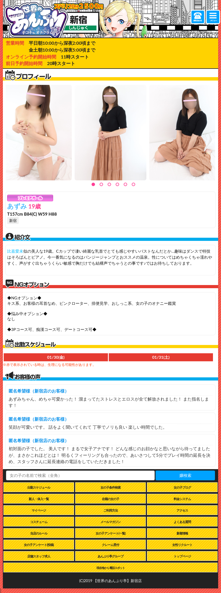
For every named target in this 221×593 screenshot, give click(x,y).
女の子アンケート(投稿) (39, 545)
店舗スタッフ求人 (38, 556)
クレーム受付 (110, 545)
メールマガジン (110, 522)
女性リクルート (182, 545)
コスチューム (38, 522)
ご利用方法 (110, 510)
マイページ (39, 510)
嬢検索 (185, 475)
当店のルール (38, 533)
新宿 (13, 220)
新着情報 (182, 533)
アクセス (182, 510)
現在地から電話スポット (110, 567)
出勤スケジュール (38, 487)
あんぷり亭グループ (110, 556)
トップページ (182, 556)
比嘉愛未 (15, 251)
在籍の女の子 (110, 499)
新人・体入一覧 (39, 499)
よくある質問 (182, 522)
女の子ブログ (182, 487)
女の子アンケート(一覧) (110, 533)
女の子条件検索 (110, 487)
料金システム (182, 499)
